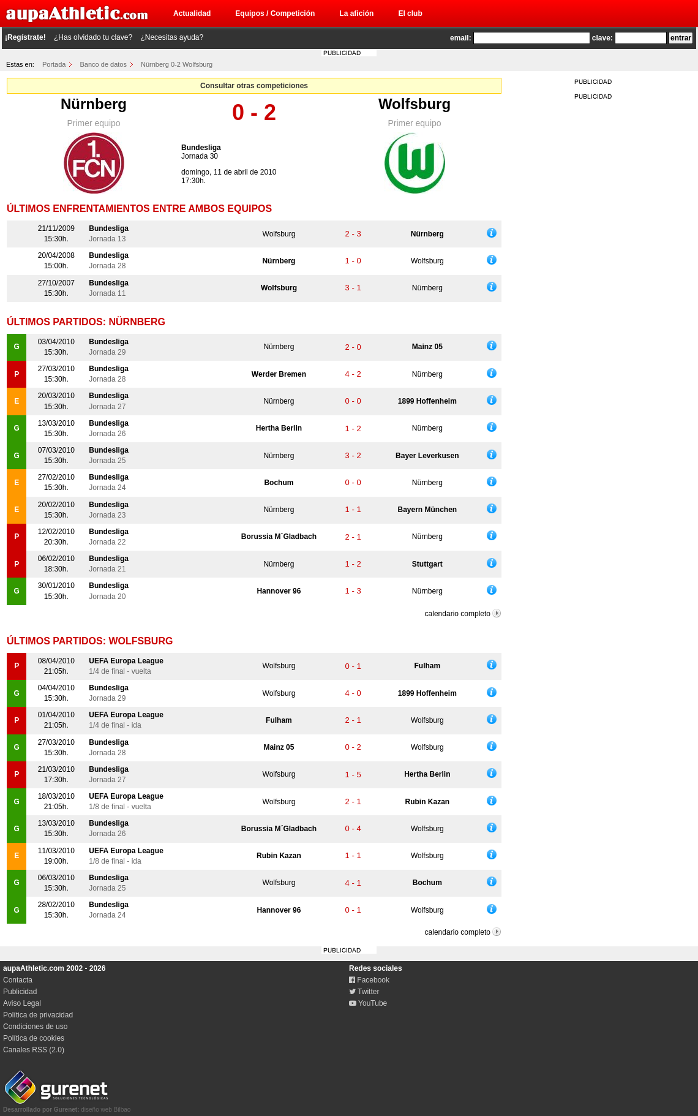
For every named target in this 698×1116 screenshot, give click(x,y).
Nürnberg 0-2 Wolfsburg (176, 64)
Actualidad (192, 13)
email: (460, 38)
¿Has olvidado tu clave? (93, 37)
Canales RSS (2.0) (33, 1050)
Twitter (364, 991)
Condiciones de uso (35, 1026)
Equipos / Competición (275, 13)
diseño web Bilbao (66, 1106)
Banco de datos (103, 64)
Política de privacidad (38, 1015)
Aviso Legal (22, 1003)
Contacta (17, 980)
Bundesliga (201, 147)
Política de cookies (33, 1038)
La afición (356, 13)
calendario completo (457, 613)
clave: (602, 38)
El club (410, 13)
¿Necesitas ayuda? (171, 37)
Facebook (369, 980)
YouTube (368, 1003)
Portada (54, 64)
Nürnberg (94, 104)
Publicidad (20, 991)
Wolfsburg (414, 104)
